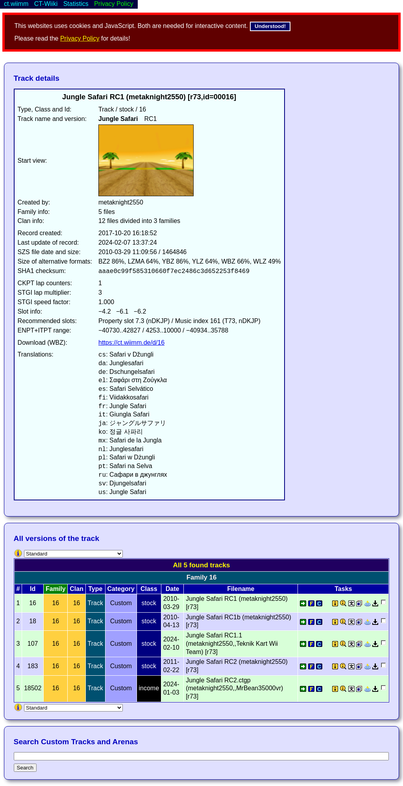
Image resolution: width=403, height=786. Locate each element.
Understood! (270, 26)
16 (55, 603)
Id (32, 588)
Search (25, 768)
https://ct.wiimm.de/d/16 (131, 342)
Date (172, 588)
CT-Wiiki (46, 3)
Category (121, 588)
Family (56, 588)
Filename (240, 588)
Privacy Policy (80, 38)
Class (148, 588)
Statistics (76, 3)
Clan (76, 588)
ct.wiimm (16, 3)
